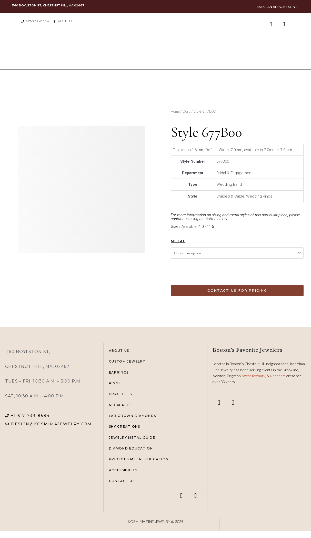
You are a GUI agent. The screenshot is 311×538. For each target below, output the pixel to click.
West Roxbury (253, 378)
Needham (278, 378)
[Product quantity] (178, 277)
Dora (188, 111)
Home (176, 111)
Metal (178, 241)
